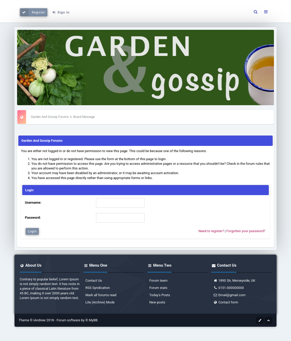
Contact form (225, 302)
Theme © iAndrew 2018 (37, 320)
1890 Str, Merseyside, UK (234, 280)
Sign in (61, 12)
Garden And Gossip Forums (50, 117)
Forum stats (158, 288)
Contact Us (93, 280)
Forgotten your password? (245, 231)
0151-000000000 (228, 288)
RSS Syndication (97, 288)
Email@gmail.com (229, 295)
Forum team (158, 280)
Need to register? (211, 231)
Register (32, 12)
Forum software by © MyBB (78, 320)
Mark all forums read (100, 295)
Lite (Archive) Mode (100, 302)
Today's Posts (159, 295)
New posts (157, 302)
